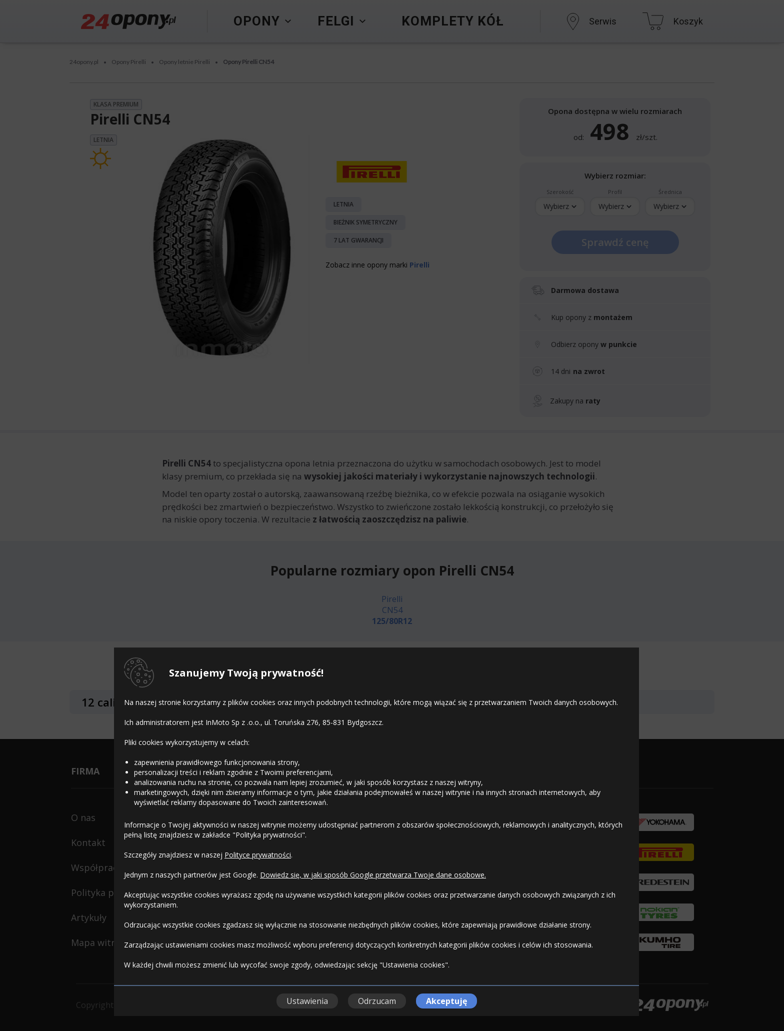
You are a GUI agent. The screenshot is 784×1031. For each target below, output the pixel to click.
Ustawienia (307, 1001)
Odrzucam (377, 1001)
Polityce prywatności (257, 855)
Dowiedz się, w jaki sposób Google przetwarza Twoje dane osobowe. (373, 875)
